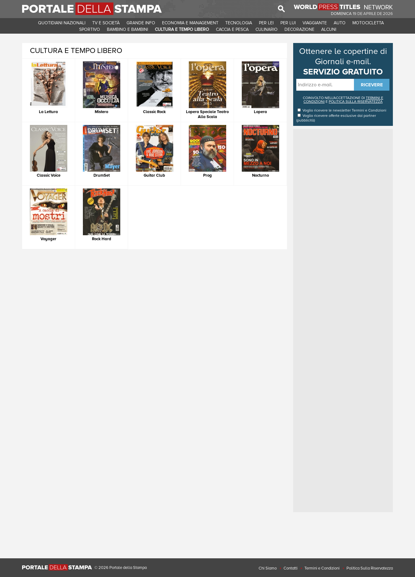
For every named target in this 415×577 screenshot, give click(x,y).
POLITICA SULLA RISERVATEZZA (356, 101)
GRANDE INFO (140, 23)
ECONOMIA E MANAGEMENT (190, 23)
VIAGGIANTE (315, 23)
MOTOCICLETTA (368, 23)
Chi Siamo (268, 568)
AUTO (340, 23)
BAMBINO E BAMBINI (127, 29)
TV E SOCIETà (106, 23)
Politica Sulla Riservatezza (369, 568)
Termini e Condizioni (369, 110)
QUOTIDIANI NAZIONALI (61, 23)
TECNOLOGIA (238, 23)
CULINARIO (266, 29)
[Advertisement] (343, 224)
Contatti (291, 568)
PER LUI (288, 23)
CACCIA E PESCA (232, 29)
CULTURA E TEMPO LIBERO (182, 29)
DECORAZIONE (299, 29)
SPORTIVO (89, 29)
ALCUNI (328, 29)
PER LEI (266, 23)
